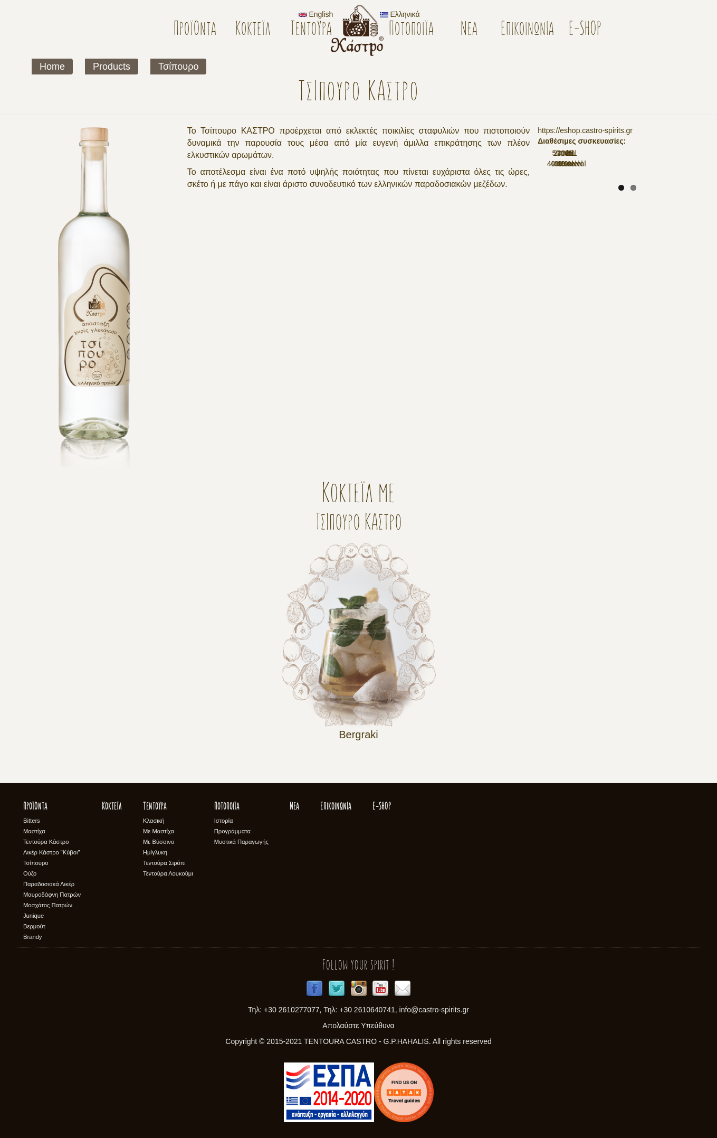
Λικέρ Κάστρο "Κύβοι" (51, 852)
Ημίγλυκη (155, 852)
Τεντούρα (311, 30)
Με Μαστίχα (158, 831)
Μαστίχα (34, 831)
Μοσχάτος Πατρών (47, 905)
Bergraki (358, 734)
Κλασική (154, 820)
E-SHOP (585, 30)
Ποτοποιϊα (411, 30)
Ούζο (29, 873)
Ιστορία (223, 820)
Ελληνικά (400, 14)
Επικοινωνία (527, 30)
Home (52, 66)
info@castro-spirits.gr (434, 1009)
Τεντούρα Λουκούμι (168, 873)
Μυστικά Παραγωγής (241, 842)
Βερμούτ (34, 926)
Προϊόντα (195, 30)
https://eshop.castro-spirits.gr (585, 130)
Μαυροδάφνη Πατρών (52, 894)
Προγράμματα (232, 831)
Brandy (32, 937)
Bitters (31, 820)
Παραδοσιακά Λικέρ (48, 884)
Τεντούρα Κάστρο (46, 842)
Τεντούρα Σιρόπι (164, 863)
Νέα (469, 30)
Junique (33, 916)
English (316, 14)
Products (111, 66)
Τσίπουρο (178, 66)
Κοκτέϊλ (253, 30)
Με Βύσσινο (158, 842)
